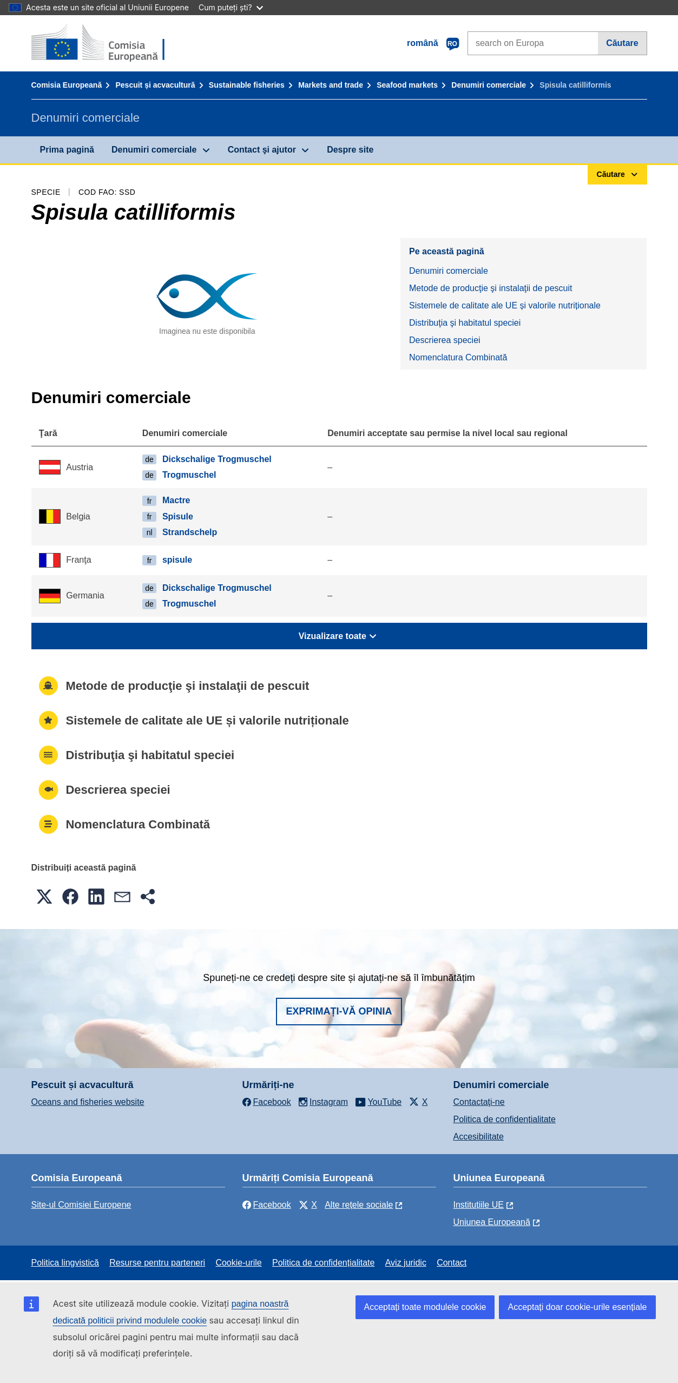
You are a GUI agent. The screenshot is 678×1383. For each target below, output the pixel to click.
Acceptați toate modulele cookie (425, 1307)
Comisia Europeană (66, 85)
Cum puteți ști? (231, 7)
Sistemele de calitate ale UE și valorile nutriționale (505, 305)
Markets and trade (330, 85)
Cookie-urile (238, 1262)
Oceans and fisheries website (87, 1102)
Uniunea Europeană (491, 1222)
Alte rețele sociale (359, 1204)
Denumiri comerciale (488, 85)
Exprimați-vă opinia (339, 1011)
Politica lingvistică (65, 1262)
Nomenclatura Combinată (458, 357)
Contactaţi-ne (479, 1102)
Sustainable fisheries (247, 85)
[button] (44, 896)
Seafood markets (407, 85)
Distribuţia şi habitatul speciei (465, 322)
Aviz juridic (405, 1262)
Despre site (350, 149)
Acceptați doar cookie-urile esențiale (577, 1307)
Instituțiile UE (478, 1204)
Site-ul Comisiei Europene (81, 1204)
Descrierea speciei (444, 340)
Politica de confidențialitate (504, 1119)
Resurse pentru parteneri (157, 1262)
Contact (451, 1262)
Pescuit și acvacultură (155, 85)
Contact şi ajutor (262, 149)
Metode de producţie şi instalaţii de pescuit (490, 288)
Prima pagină (67, 149)
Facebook (266, 1204)
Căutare (622, 43)
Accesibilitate (478, 1136)
